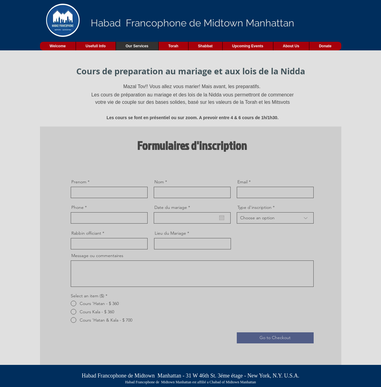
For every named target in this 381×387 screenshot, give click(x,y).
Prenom (78, 182)
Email (242, 182)
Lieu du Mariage (170, 233)
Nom (159, 182)
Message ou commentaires (97, 255)
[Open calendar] (221, 217)
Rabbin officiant (86, 233)
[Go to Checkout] (275, 337)
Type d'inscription (254, 207)
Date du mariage (173, 207)
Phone (77, 207)
